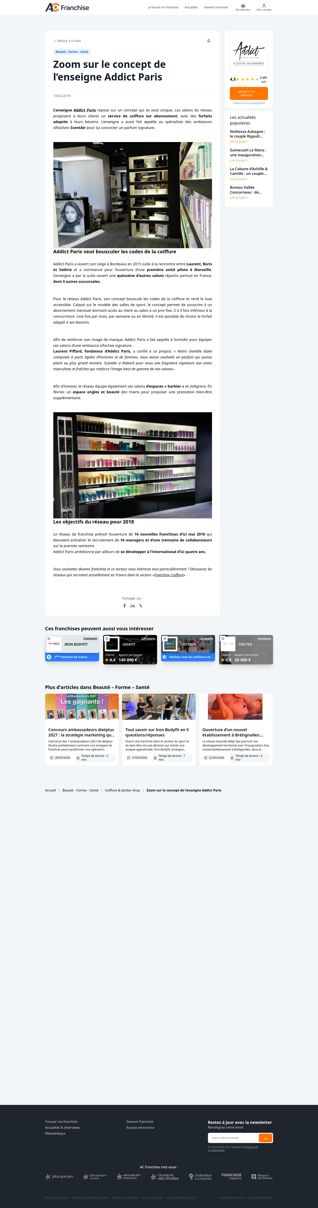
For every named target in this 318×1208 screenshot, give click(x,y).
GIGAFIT (129, 644)
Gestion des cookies (125, 1198)
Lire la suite (239, 141)
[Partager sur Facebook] (124, 605)
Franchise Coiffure (169, 574)
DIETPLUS (188, 644)
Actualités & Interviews (62, 1127)
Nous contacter (153, 1198)
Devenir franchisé (140, 1122)
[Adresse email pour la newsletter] (233, 1138)
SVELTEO (245, 644)
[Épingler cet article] (208, 40)
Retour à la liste (67, 41)
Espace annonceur (141, 1127)
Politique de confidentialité (90, 1198)
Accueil (50, 790)
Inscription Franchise (181, 1198)
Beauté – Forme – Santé (80, 790)
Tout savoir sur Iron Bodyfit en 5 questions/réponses (157, 732)
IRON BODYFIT (76, 644)
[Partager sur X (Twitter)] (141, 605)
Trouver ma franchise (61, 1122)
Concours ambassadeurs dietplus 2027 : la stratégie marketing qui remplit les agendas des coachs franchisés (81, 737)
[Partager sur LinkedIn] (132, 605)
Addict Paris (85, 110)
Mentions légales (56, 1198)
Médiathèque (55, 1133)
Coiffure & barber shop (122, 790)
